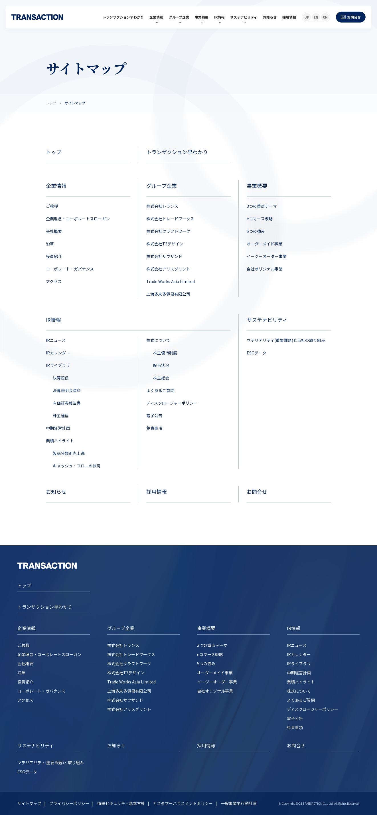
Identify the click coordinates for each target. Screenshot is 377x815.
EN (316, 17)
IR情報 (219, 17)
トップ (24, 585)
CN (325, 17)
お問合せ (351, 17)
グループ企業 (179, 17)
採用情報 (289, 17)
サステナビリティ (243, 17)
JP (307, 17)
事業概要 (201, 17)
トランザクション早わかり (123, 17)
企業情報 (156, 17)
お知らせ (270, 17)
